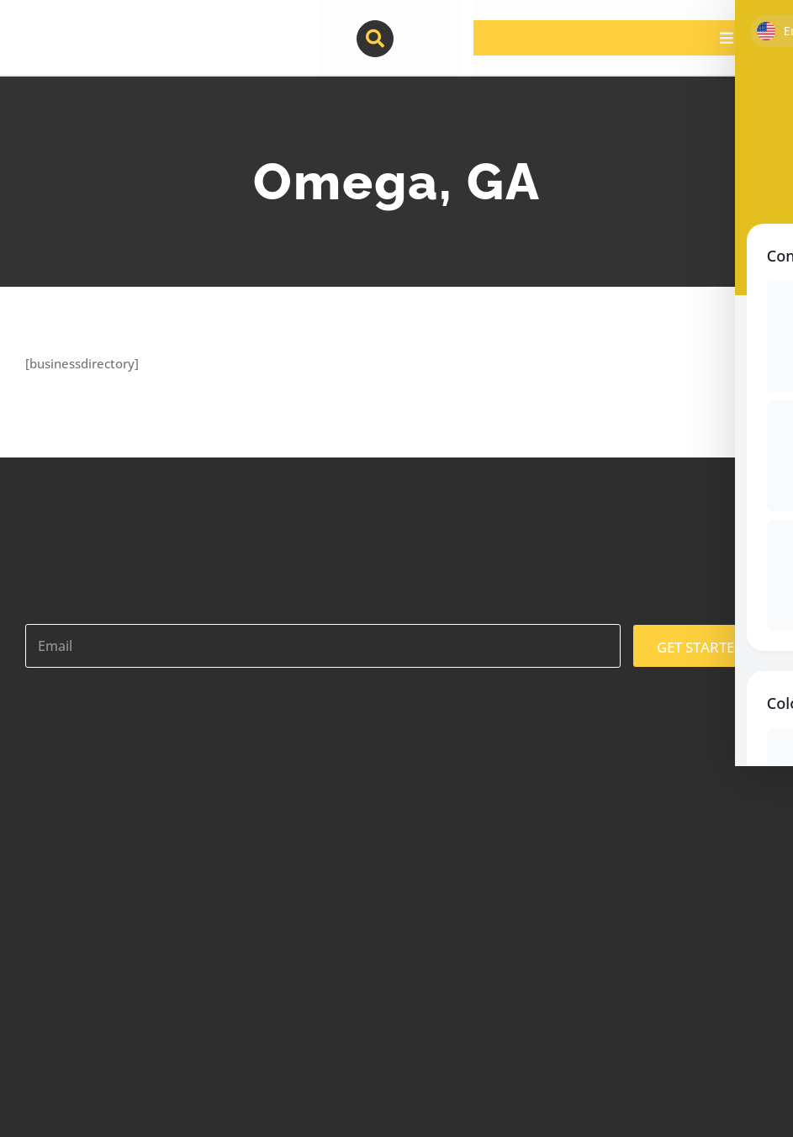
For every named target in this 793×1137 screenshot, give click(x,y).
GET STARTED (700, 647)
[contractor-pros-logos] (111, 27)
